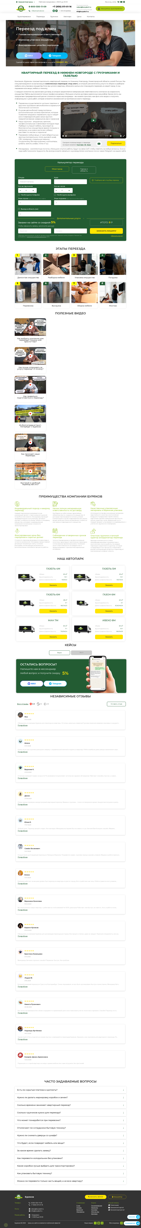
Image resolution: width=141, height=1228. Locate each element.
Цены (79, 17)
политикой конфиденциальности (36, 236)
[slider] (84, 136)
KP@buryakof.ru (83, 11)
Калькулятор (117, 1197)
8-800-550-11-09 (37, 6)
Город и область (84, 170)
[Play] (63, 135)
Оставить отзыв (116, 704)
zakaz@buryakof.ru (84, 7)
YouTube (80, 145)
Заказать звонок (95, 1197)
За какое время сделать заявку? (34, 1150)
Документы (80, 1212)
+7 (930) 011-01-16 (62, 6)
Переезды (40, 17)
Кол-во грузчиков (25, 186)
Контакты (91, 17)
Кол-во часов (59, 186)
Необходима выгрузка (66, 195)
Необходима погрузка (30, 195)
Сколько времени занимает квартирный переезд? (44, 1105)
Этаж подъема (69, 198)
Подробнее (23, 725)
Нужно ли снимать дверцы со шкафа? (37, 1135)
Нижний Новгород (25, 2)
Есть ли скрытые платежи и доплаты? (37, 1090)
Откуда (21, 177)
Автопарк (67, 17)
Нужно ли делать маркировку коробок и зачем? (42, 1097)
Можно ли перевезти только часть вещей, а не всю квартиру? (50, 1181)
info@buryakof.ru (36, 1211)
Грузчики (54, 17)
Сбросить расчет (117, 236)
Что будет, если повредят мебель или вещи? (41, 1143)
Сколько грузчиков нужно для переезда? (39, 1112)
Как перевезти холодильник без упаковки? (40, 1158)
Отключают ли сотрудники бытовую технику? (41, 1128)
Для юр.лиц (95, 1212)
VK (85, 145)
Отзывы (79, 1208)
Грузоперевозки (24, 17)
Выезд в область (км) (29, 209)
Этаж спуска (32, 198)
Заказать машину (106, 231)
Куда (56, 177)
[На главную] (21, 9)
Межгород (57, 169)
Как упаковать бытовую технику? (34, 1173)
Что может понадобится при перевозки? (39, 1120)
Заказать (53, 585)
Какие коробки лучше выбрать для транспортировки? (46, 1166)
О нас (78, 1205)
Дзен (89, 145)
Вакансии (79, 1210)
